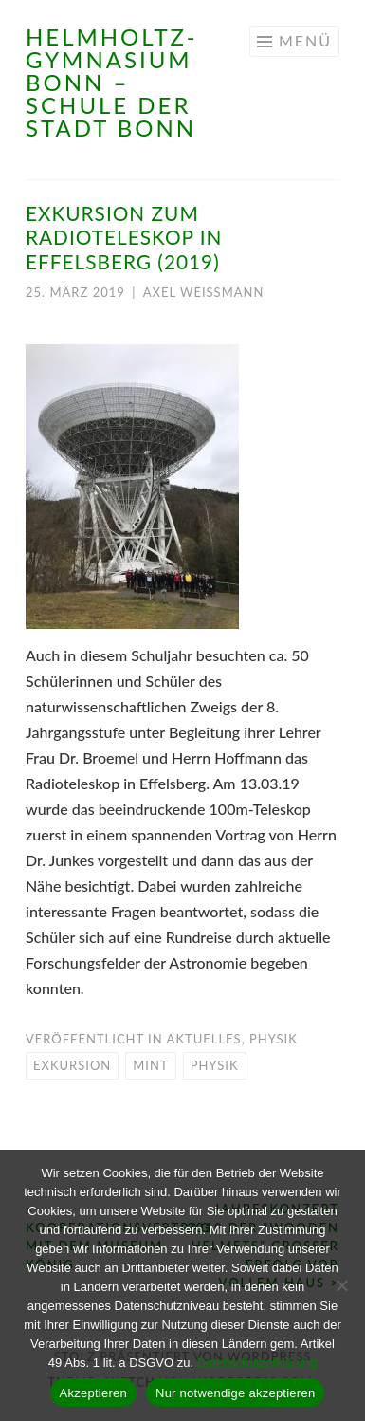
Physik (273, 1038)
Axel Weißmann (204, 292)
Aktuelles (204, 1038)
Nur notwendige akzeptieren (235, 1393)
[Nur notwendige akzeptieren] (341, 1285)
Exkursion (72, 1065)
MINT (150, 1065)
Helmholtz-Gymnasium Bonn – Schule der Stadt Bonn (112, 82)
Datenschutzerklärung (257, 1363)
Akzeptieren (93, 1393)
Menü (305, 40)
